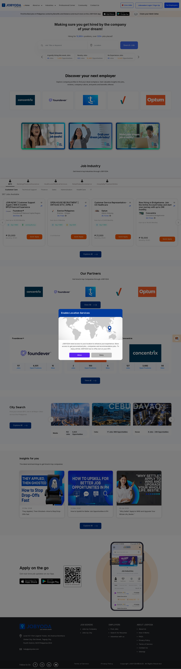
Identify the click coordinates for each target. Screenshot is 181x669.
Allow (79, 355)
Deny (101, 355)
